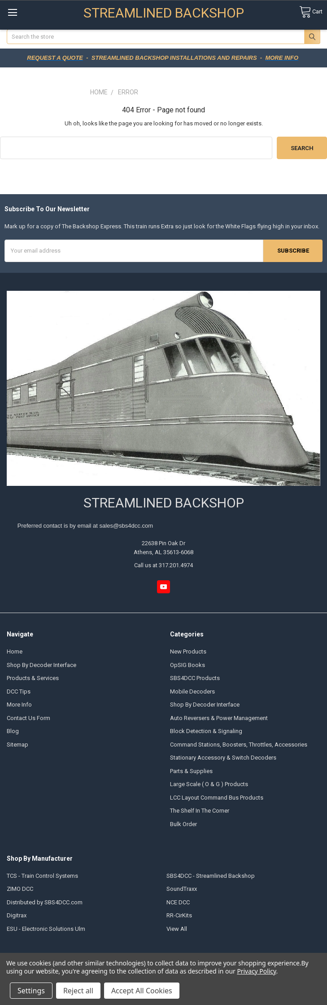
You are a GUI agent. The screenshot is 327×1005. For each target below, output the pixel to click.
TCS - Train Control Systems (42, 875)
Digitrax (16, 915)
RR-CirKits (179, 915)
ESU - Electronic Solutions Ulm (46, 928)
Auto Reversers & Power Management (219, 718)
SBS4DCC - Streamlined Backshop (210, 875)
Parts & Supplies (191, 771)
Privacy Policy (256, 971)
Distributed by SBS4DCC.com (45, 902)
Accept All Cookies (141, 991)
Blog (13, 731)
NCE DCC (178, 902)
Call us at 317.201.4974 (163, 565)
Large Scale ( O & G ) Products (209, 784)
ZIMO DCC (20, 888)
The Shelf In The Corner (199, 810)
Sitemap (17, 744)
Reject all (78, 991)
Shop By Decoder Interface (41, 665)
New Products (188, 651)
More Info (19, 704)
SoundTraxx (181, 888)
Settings (31, 991)
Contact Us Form (28, 718)
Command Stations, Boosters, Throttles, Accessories (238, 744)
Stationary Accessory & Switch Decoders (223, 757)
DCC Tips (19, 691)
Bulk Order (183, 824)
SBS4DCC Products (195, 678)
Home (14, 651)
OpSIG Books (187, 665)
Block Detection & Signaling (206, 731)
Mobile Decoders (192, 691)
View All (176, 928)
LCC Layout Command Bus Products (216, 797)
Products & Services (33, 678)
